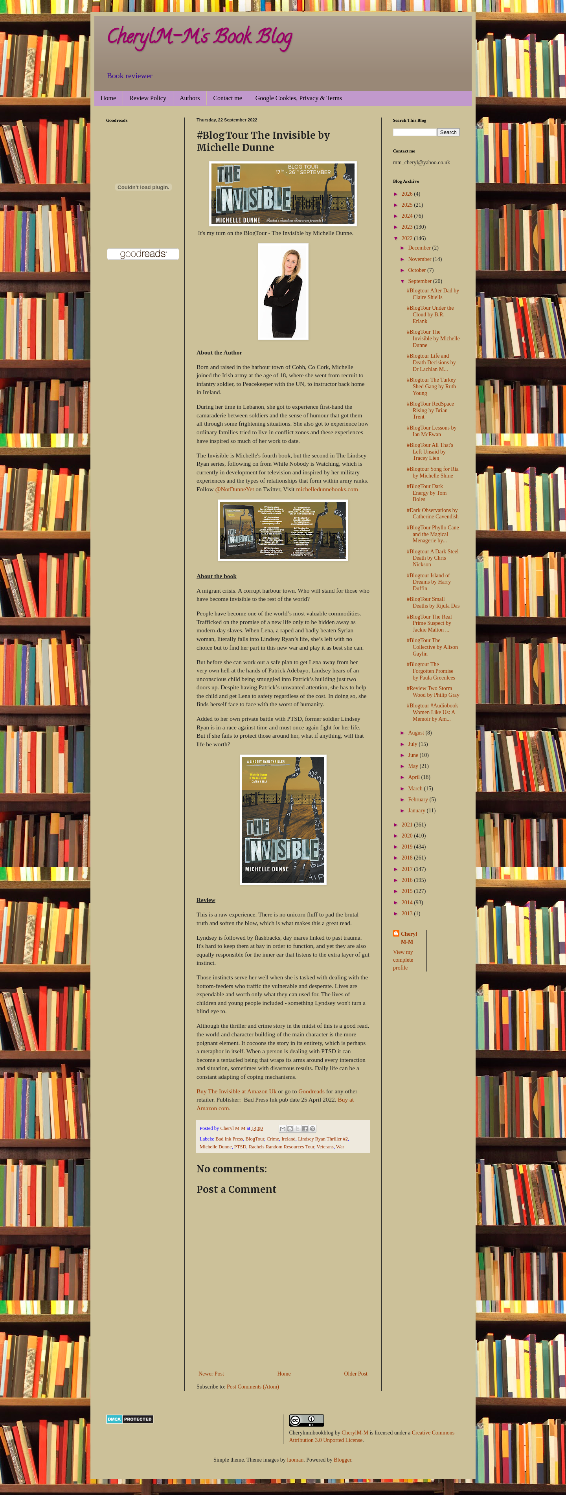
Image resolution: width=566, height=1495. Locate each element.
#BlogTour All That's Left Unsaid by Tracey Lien (430, 451)
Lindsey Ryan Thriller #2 (323, 1139)
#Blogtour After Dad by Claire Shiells (433, 294)
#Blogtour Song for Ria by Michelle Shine (433, 472)
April (414, 777)
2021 (408, 825)
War (340, 1147)
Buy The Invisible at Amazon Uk (237, 1091)
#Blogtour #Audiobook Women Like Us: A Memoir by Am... (432, 712)
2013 (408, 913)
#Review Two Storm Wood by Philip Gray (433, 691)
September (420, 281)
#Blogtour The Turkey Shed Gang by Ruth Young (431, 386)
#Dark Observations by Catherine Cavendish (433, 513)
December (420, 248)
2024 (408, 216)
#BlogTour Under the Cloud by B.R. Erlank (430, 314)
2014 (408, 902)
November (420, 259)
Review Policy (147, 98)
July (413, 744)
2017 (408, 869)
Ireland (288, 1139)
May (413, 766)
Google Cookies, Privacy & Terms (298, 98)
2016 (408, 880)
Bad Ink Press (229, 1139)
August (416, 733)
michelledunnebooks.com (327, 489)
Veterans (325, 1147)
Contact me (227, 98)
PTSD (240, 1147)
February (418, 800)
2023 (408, 227)
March (416, 789)
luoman (295, 1460)
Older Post (356, 1374)
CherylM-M (355, 1433)
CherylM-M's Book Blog (199, 38)
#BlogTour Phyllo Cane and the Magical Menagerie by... (433, 534)
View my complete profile (403, 959)
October (417, 270)
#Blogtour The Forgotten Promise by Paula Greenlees (431, 671)
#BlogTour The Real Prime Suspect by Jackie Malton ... (429, 623)
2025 (408, 205)
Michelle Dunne (216, 1147)
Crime (272, 1139)
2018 (408, 858)
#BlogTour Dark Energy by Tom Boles (427, 493)
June (413, 755)
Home (108, 98)
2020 (408, 836)
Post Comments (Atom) (253, 1387)
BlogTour (254, 1139)
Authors (190, 98)
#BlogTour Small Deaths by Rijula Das (433, 602)
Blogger (342, 1460)
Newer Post (211, 1374)
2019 (408, 847)
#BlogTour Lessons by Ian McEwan (432, 431)
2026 (408, 194)
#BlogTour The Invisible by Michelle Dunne (433, 338)
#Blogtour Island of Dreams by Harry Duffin (429, 582)
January (417, 811)
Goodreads (311, 1091)
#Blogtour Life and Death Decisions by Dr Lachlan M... (431, 362)
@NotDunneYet (234, 489)
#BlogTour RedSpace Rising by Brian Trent (430, 410)
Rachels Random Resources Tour (281, 1147)
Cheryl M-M (409, 938)
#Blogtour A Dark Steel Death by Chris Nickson (433, 558)
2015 (408, 891)
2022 (408, 238)
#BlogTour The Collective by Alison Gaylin (432, 647)
